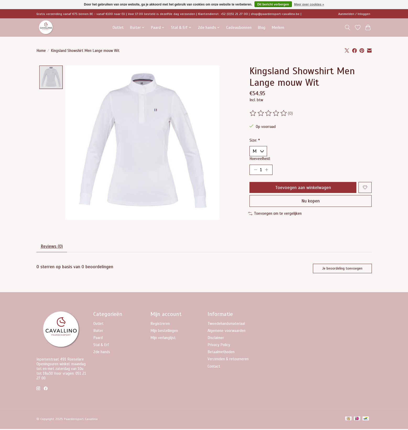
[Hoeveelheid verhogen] (266, 170)
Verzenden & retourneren (228, 360)
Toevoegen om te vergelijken (275, 214)
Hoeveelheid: (259, 158)
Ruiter (98, 331)
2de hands (101, 353)
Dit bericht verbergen (273, 4)
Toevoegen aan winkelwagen (303, 188)
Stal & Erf (101, 345)
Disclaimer (216, 338)
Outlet (118, 27)
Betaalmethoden (221, 353)
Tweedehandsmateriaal (226, 324)
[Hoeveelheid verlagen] (255, 170)
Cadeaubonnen (239, 27)
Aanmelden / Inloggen (354, 14)
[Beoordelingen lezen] (268, 113)
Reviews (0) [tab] (52, 247)
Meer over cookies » (309, 4)
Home (41, 50)
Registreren (160, 324)
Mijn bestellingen (164, 331)
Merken (278, 27)
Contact (214, 367)
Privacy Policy (219, 345)
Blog (261, 27)
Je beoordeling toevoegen (342, 269)
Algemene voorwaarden (227, 331)
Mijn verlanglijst (163, 338)
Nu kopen (310, 202)
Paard (98, 338)
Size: (254, 140)
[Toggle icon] (347, 27)
